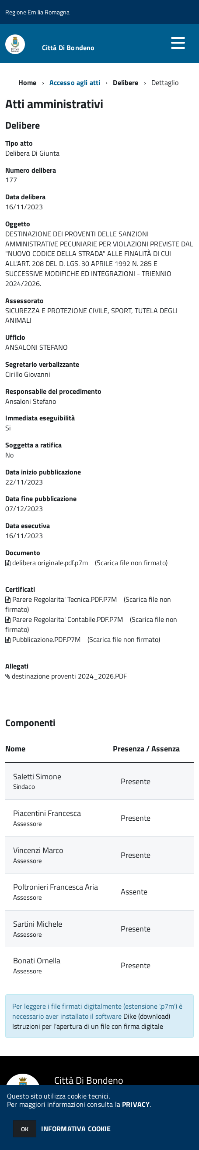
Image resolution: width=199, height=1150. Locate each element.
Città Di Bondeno (68, 47)
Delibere (125, 82)
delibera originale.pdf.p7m (46, 562)
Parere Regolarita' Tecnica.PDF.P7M (61, 599)
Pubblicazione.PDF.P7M (42, 639)
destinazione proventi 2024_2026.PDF (66, 676)
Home (27, 82)
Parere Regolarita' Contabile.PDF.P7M (64, 619)
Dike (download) (146, 1016)
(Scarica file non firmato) (131, 562)
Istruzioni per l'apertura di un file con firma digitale (87, 1026)
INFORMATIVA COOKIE (76, 1128)
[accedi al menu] (178, 43)
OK (24, 1128)
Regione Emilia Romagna (37, 12)
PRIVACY (136, 1104)
